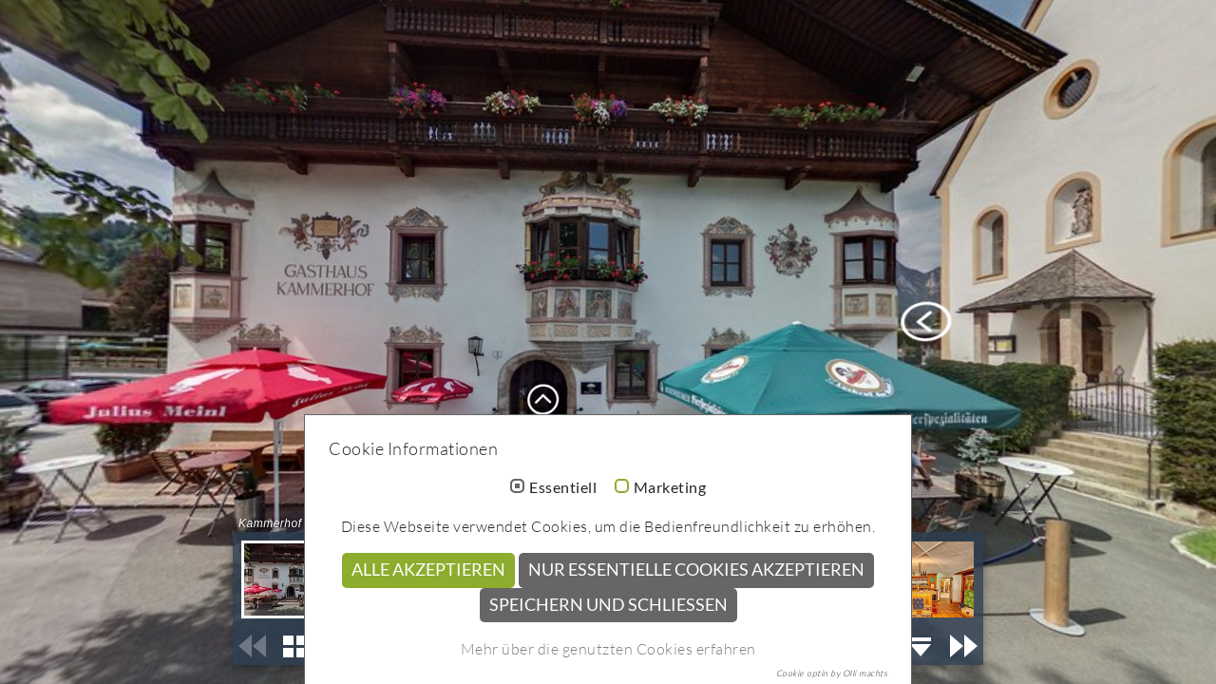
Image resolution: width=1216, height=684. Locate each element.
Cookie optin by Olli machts (832, 672)
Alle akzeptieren (428, 570)
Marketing (670, 487)
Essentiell (563, 487)
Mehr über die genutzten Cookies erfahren (608, 648)
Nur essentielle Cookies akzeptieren (696, 570)
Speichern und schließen (608, 605)
